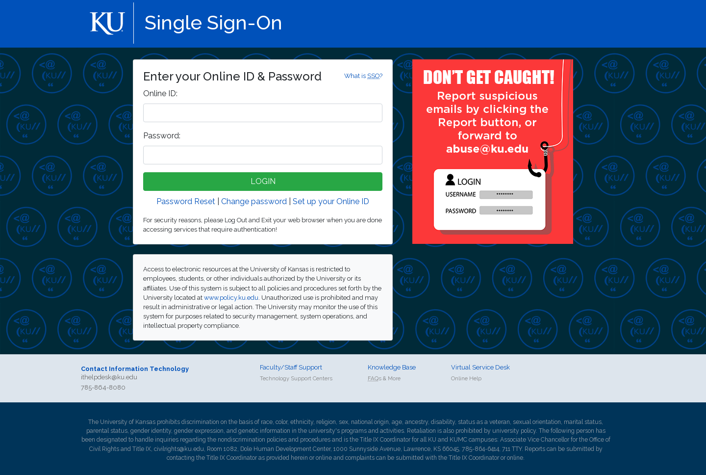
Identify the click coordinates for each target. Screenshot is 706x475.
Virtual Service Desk (480, 367)
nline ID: (160, 93)
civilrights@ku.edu (179, 449)
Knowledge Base (392, 367)
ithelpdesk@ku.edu (109, 377)
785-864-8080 (103, 387)
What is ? (363, 75)
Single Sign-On (213, 22)
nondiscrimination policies (252, 439)
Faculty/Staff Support (291, 367)
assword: (161, 135)
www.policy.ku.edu (231, 297)
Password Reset (185, 201)
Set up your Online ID (331, 201)
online (324, 457)
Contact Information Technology (135, 368)
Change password (254, 201)
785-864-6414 (480, 449)
